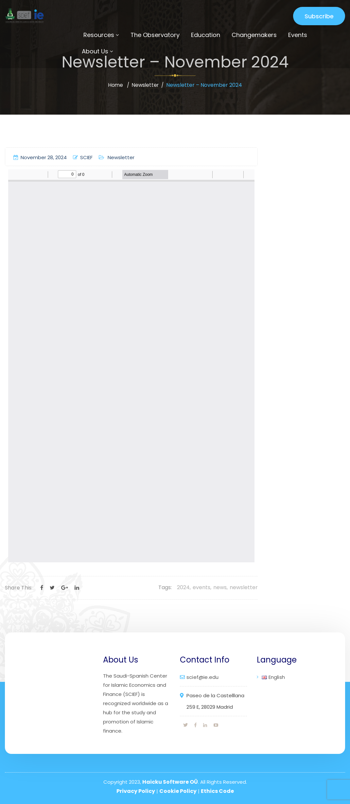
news (220, 587)
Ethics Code (217, 791)
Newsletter (145, 85)
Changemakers (254, 35)
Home (114, 85)
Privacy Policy (135, 791)
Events (297, 35)
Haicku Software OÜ (170, 782)
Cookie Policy (178, 791)
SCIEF (83, 157)
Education (205, 35)
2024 (183, 587)
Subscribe (319, 16)
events (201, 587)
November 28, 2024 (40, 157)
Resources (98, 35)
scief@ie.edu (202, 677)
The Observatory (155, 35)
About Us (95, 51)
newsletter (244, 587)
